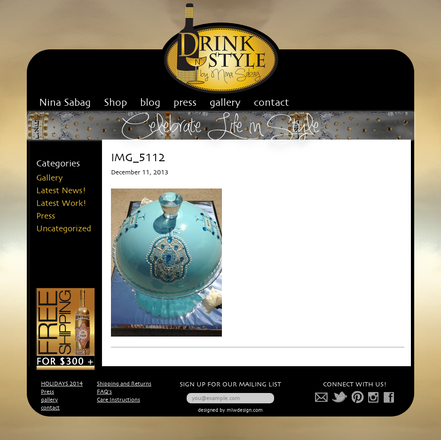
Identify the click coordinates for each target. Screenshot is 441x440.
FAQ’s (104, 392)
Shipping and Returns (124, 384)
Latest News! (61, 190)
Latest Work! (61, 203)
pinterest (358, 397)
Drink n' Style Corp (220, 48)
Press (45, 216)
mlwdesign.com (245, 410)
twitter (340, 397)
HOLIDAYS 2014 (62, 384)
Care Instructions (118, 400)
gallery (49, 400)
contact (50, 408)
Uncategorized (63, 229)
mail (321, 397)
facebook (388, 397)
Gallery (49, 178)
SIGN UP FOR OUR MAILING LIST (230, 384)
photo (373, 397)
